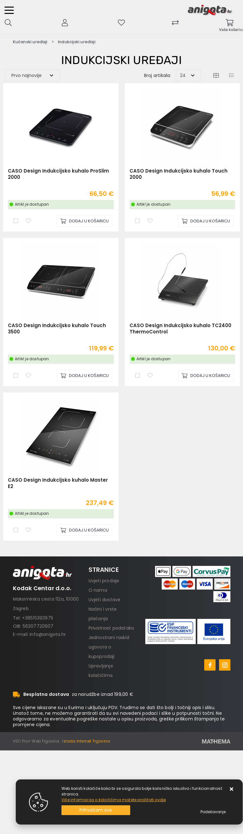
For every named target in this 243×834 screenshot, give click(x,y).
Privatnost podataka (111, 628)
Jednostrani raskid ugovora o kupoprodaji (109, 647)
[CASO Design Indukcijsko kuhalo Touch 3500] (84, 375)
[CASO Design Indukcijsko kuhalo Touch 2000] (206, 221)
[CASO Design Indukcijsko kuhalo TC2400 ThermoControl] (206, 375)
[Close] (95, 810)
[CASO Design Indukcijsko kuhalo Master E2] (84, 530)
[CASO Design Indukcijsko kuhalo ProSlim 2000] (84, 221)
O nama (98, 590)
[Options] (213, 812)
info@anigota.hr (48, 634)
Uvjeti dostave (105, 599)
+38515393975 (37, 618)
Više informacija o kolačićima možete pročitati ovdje (113, 799)
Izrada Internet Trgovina (86, 741)
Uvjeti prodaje (104, 581)
